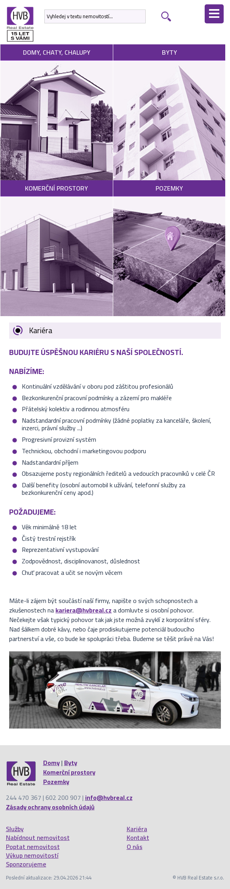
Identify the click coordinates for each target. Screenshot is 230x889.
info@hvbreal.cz (109, 797)
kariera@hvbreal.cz (83, 610)
